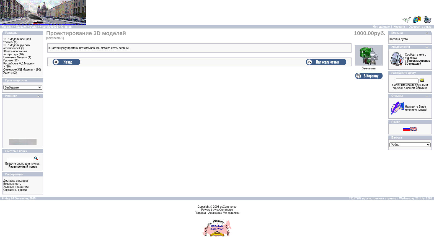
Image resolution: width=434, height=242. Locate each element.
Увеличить (369, 67)
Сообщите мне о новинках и (417, 59)
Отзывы (67, 26)
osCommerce (228, 206)
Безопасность (12, 183)
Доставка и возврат (15, 180)
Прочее (8, 60)
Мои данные (381, 26)
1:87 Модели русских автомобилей (16, 47)
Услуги (34, 26)
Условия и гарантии (16, 186)
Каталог (21, 26)
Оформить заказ (420, 26)
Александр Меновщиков (223, 212)
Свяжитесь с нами (15, 189)
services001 (50, 26)
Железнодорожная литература (15, 53)
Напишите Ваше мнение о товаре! (416, 108)
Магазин (7, 26)
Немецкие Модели (15, 57)
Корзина (399, 26)
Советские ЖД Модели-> (19, 69)
